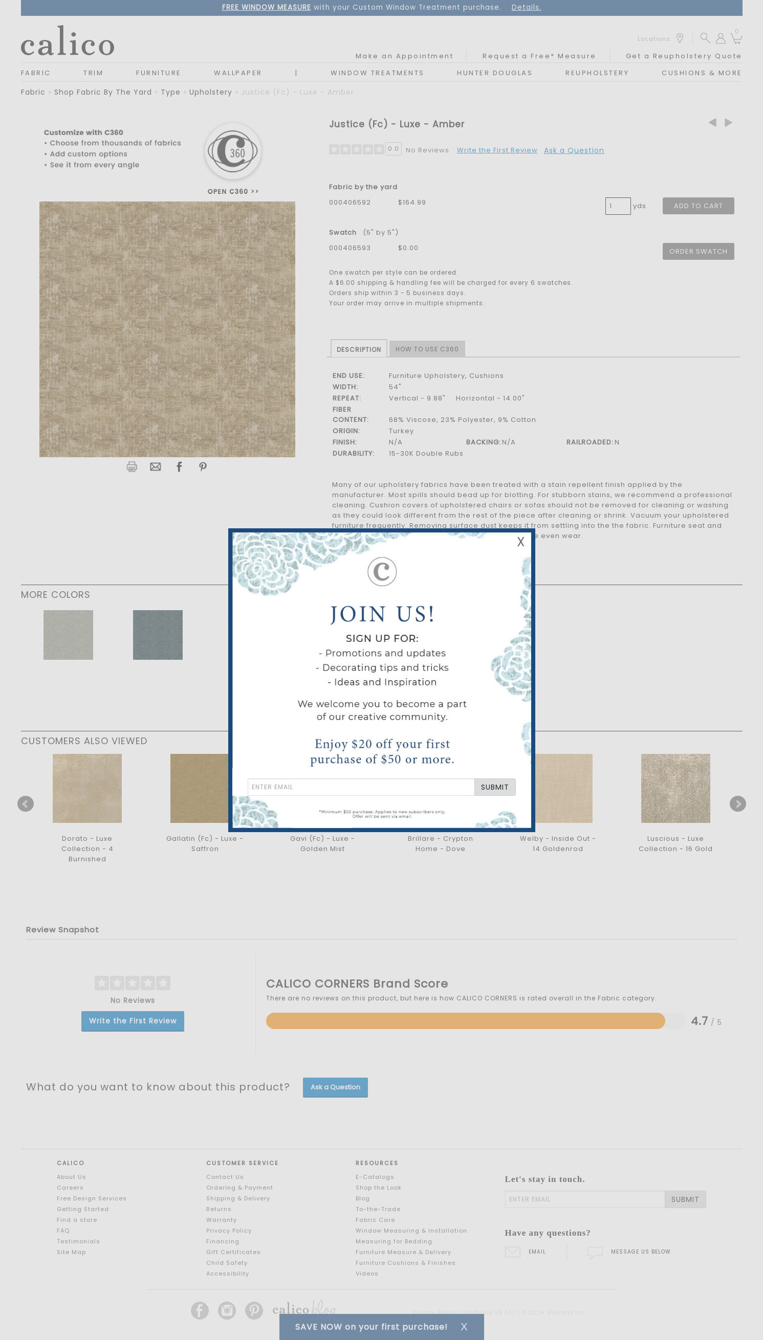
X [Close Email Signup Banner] (521, 542)
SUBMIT (495, 787)
